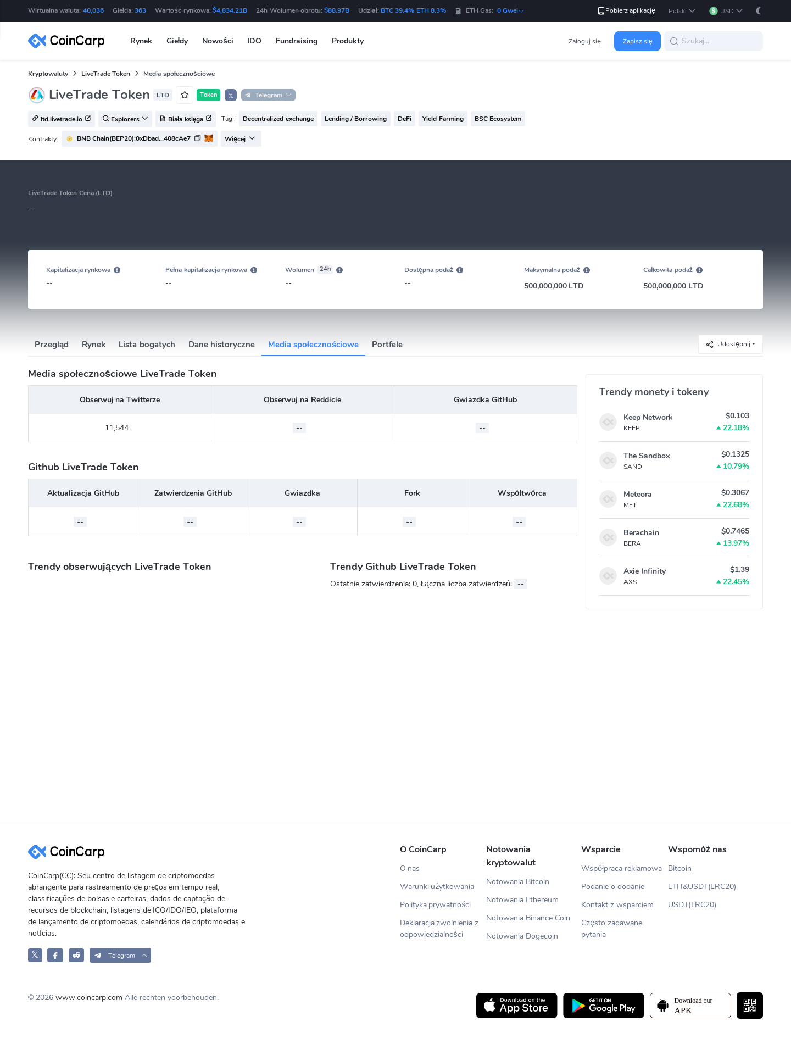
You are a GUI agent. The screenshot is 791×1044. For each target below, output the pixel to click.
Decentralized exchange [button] (278, 118)
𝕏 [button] (230, 95)
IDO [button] (254, 41)
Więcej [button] (240, 139)
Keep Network (648, 417)
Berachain (641, 532)
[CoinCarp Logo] (69, 41)
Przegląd (52, 344)
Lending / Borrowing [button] (356, 118)
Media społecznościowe (313, 344)
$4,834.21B (230, 10)
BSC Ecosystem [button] (498, 118)
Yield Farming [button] (442, 118)
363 (140, 10)
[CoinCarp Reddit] (77, 955)
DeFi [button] (404, 118)
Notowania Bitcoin (517, 881)
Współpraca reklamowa (621, 868)
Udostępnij (727, 344)
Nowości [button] (217, 41)
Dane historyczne (221, 344)
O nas (410, 868)
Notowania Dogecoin (522, 936)
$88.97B (336, 10)
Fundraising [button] (296, 41)
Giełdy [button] (177, 41)
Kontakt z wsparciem (617, 904)
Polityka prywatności (435, 904)
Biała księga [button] (185, 119)
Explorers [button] (125, 119)
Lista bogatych (147, 344)
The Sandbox (646, 456)
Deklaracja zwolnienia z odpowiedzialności (439, 929)
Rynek (93, 344)
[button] (682, 11)
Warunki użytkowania (437, 886)
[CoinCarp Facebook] (55, 955)
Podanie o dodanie (612, 886)
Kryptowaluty (48, 73)
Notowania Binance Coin (528, 918)
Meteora (637, 494)
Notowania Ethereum (522, 900)
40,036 (93, 10)
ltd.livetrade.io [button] (61, 119)
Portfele (387, 344)
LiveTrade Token (105, 73)
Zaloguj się (585, 41)
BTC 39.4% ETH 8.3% (413, 10)
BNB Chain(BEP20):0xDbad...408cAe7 (134, 138)
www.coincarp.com (88, 997)
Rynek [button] (141, 41)
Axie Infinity (644, 571)
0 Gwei (511, 10)
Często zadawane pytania (611, 929)
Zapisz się (638, 41)
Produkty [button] (348, 41)
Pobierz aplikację (626, 10)
